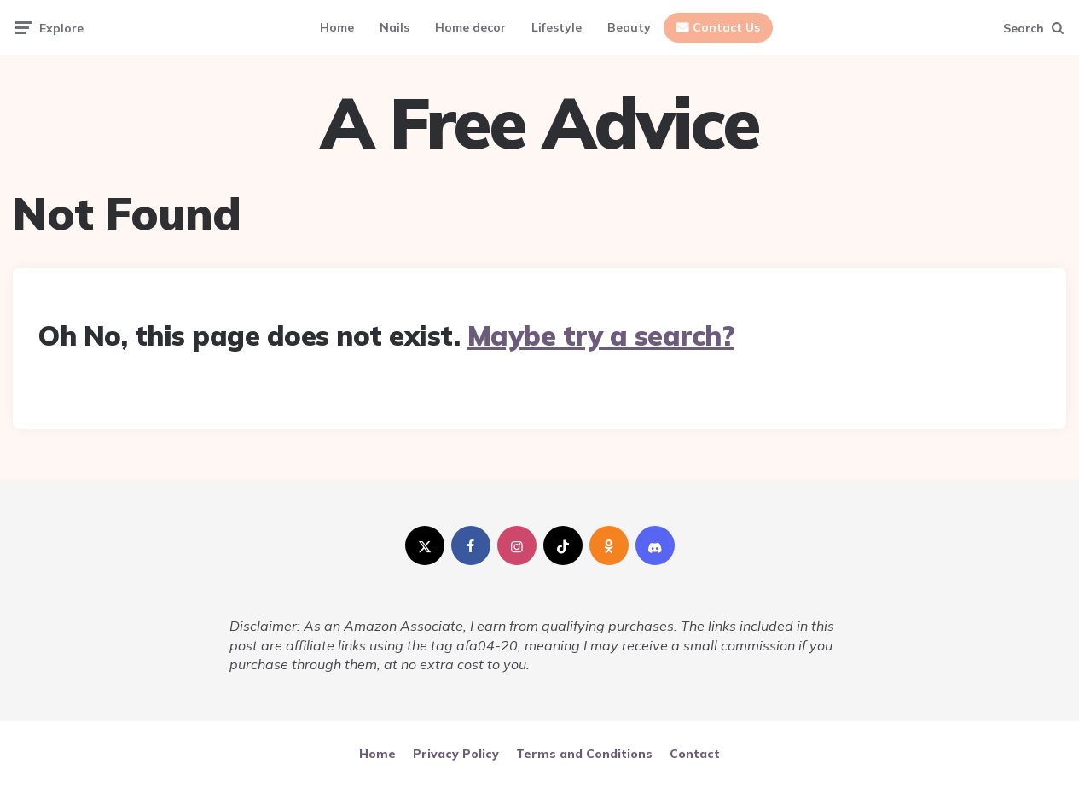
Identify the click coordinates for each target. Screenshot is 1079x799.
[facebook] (470, 545)
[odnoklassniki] (609, 545)
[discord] (655, 545)
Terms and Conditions (584, 753)
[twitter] (424, 545)
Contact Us (726, 27)
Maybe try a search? (600, 335)
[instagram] (517, 545)
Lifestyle (556, 27)
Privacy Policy (456, 753)
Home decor (470, 27)
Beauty (629, 27)
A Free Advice (539, 123)
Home (337, 27)
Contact (695, 753)
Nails (394, 27)
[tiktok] (563, 545)
